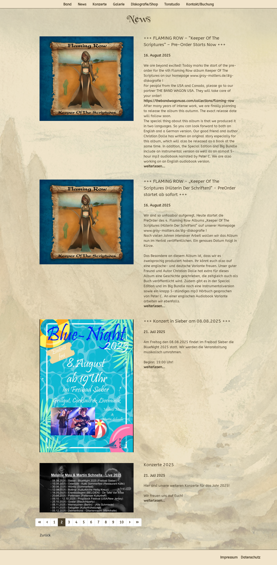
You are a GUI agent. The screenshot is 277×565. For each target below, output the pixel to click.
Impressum (229, 557)
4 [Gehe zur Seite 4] (76, 522)
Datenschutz (250, 557)
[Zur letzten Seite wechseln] (137, 522)
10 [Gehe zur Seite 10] (121, 522)
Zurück (45, 535)
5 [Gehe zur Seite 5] (84, 522)
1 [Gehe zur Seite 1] (54, 522)
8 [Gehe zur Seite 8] (106, 522)
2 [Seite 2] (62, 522)
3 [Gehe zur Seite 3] (69, 522)
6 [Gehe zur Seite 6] (91, 522)
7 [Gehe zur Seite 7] (98, 522)
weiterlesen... (154, 166)
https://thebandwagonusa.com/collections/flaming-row (189, 101)
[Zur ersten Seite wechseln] (39, 522)
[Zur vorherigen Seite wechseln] (47, 522)
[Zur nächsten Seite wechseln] (129, 522)
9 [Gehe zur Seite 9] (113, 522)
